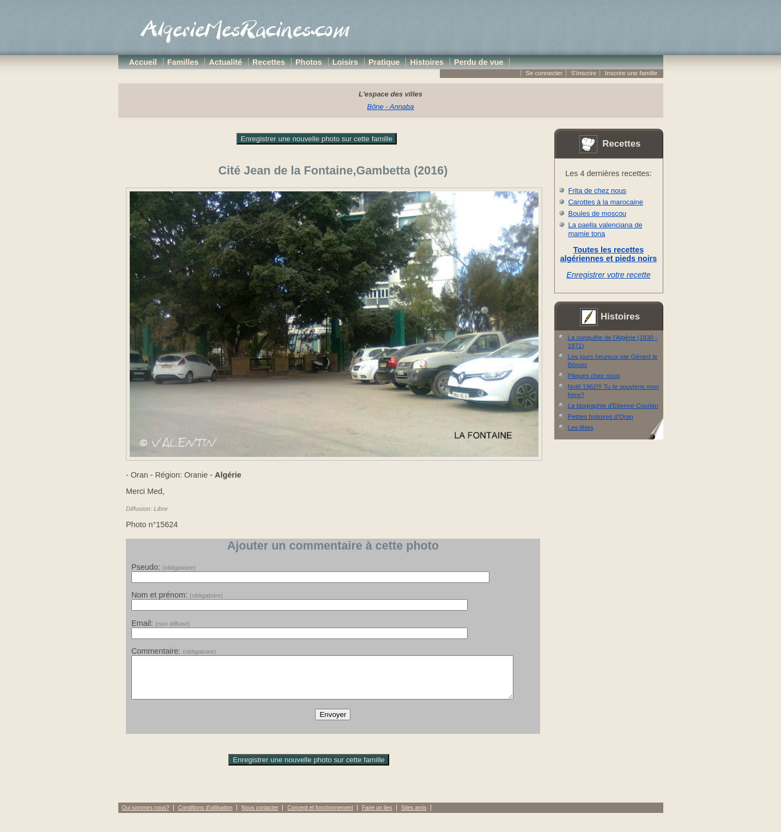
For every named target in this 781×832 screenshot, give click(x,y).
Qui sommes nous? (145, 816)
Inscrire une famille (631, 73)
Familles (183, 62)
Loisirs (345, 62)
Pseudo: (163, 567)
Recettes (268, 62)
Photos (308, 62)
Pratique (384, 62)
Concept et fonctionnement (320, 816)
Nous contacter (260, 816)
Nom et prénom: (177, 594)
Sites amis (413, 816)
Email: (160, 623)
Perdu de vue (478, 62)
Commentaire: (173, 651)
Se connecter (543, 73)
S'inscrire (583, 73)
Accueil (143, 62)
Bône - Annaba (390, 107)
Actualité (225, 62)
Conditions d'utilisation (205, 816)
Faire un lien (377, 816)
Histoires (427, 62)
